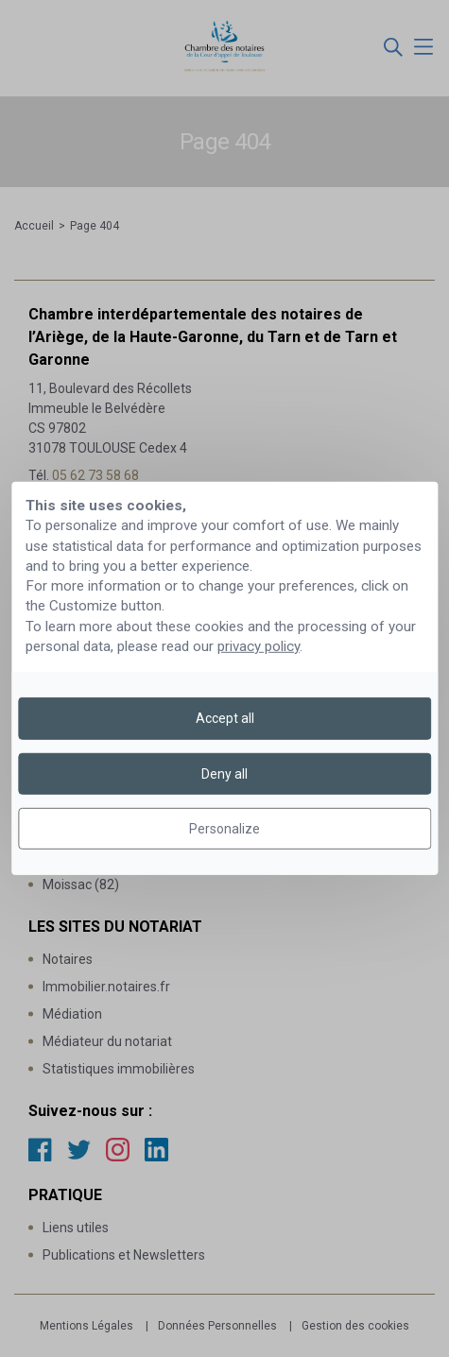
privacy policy (258, 646)
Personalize (224, 828)
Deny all (224, 774)
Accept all (225, 718)
